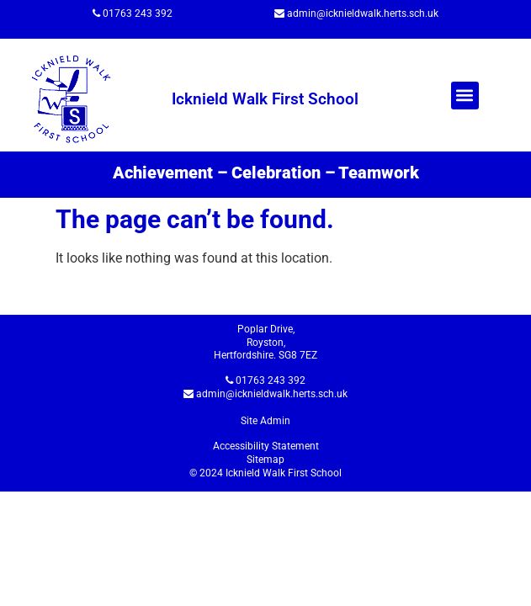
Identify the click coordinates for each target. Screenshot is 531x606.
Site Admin (265, 421)
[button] (465, 95)
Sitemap (265, 459)
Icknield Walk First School (265, 99)
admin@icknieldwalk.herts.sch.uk (362, 13)
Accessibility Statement (266, 446)
